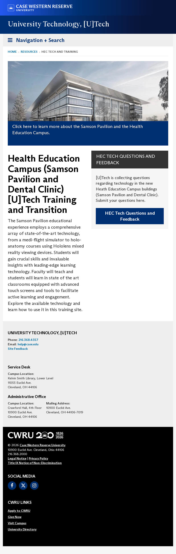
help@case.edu (28, 344)
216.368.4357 (28, 340)
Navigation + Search (35, 41)
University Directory (22, 529)
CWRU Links (20, 502)
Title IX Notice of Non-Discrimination (35, 463)
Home (12, 51)
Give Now (14, 517)
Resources (29, 51)
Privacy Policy (38, 458)
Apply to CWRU (19, 511)
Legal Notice (17, 458)
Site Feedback (18, 349)
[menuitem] (22, 511)
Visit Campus (17, 523)
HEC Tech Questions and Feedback (130, 216)
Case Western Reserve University (42, 445)
